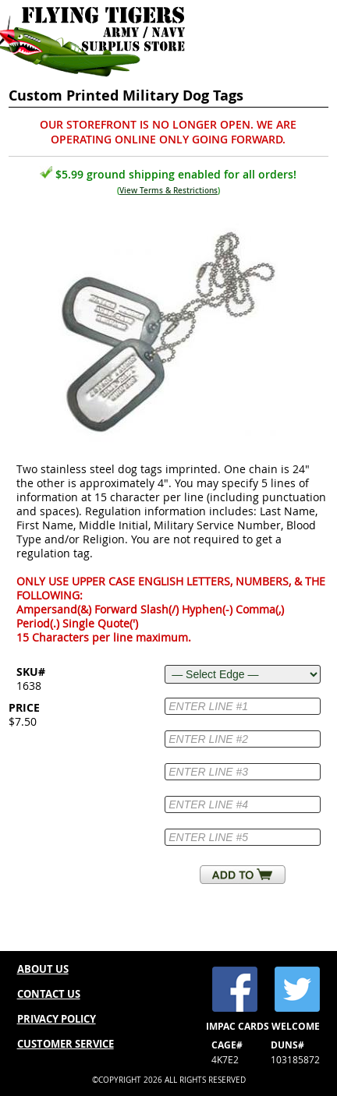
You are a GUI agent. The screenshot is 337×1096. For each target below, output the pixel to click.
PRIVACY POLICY (56, 1019)
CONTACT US (48, 994)
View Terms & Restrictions (168, 191)
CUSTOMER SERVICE (65, 1044)
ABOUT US (43, 969)
